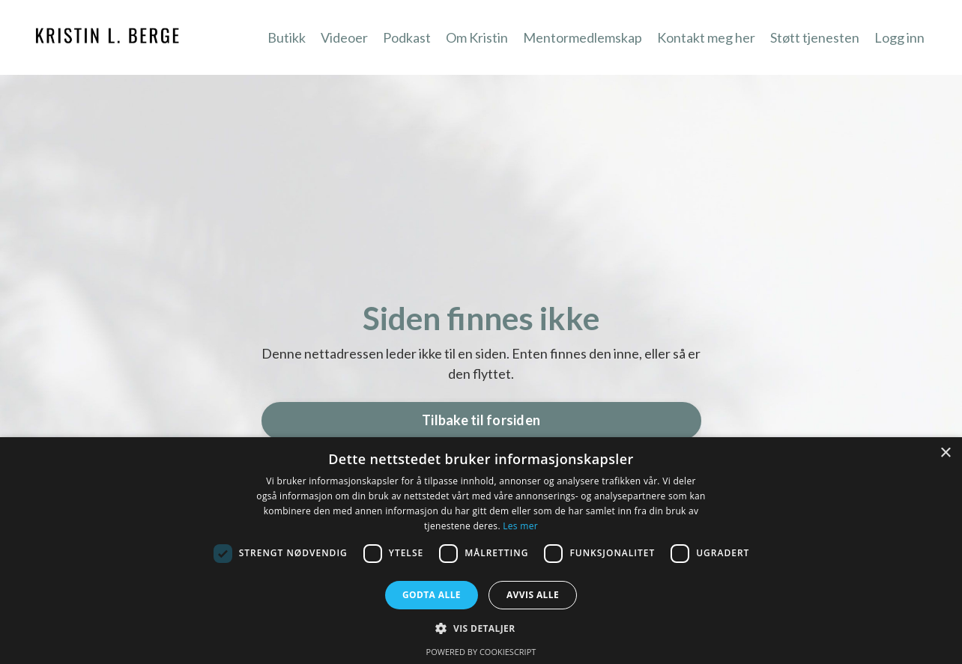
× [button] (945, 453)
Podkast (407, 37)
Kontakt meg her (706, 37)
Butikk (286, 37)
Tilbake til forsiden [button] (481, 420)
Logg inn (899, 37)
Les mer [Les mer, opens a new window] (520, 526)
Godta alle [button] (431, 594)
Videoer (344, 37)
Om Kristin (477, 37)
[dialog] (481, 550)
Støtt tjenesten (814, 37)
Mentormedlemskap (582, 37)
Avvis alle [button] (532, 594)
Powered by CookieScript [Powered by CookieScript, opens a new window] (481, 651)
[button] (481, 628)
